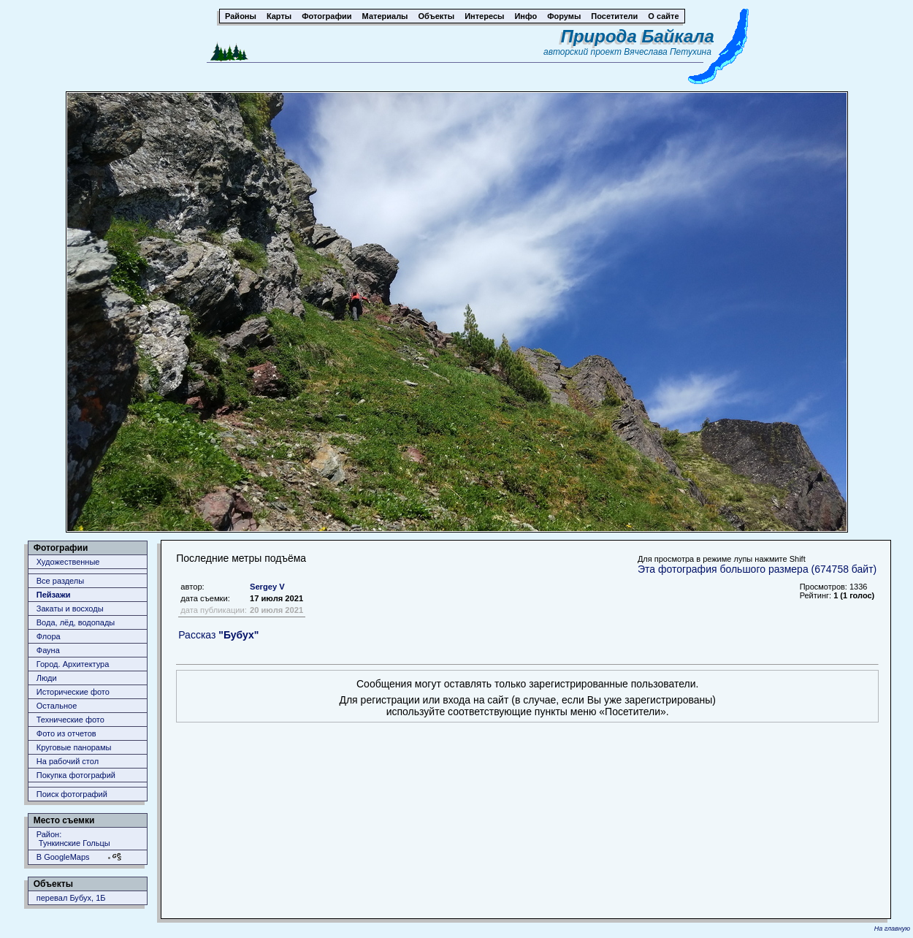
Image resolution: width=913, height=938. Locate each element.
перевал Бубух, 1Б (71, 897)
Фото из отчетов (66, 733)
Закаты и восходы (70, 608)
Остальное (57, 705)
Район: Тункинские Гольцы (73, 838)
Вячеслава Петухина (667, 52)
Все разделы (60, 580)
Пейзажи (54, 594)
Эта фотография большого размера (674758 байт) (757, 569)
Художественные (68, 561)
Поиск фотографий (72, 794)
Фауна (48, 650)
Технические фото (70, 719)
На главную (892, 928)
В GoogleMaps (63, 857)
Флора (49, 636)
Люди (47, 678)
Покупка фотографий (76, 775)
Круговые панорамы (74, 747)
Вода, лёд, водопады (76, 622)
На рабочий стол (68, 761)
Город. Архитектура (73, 664)
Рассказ (218, 635)
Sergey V (267, 586)
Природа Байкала (637, 36)
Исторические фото (73, 691)
